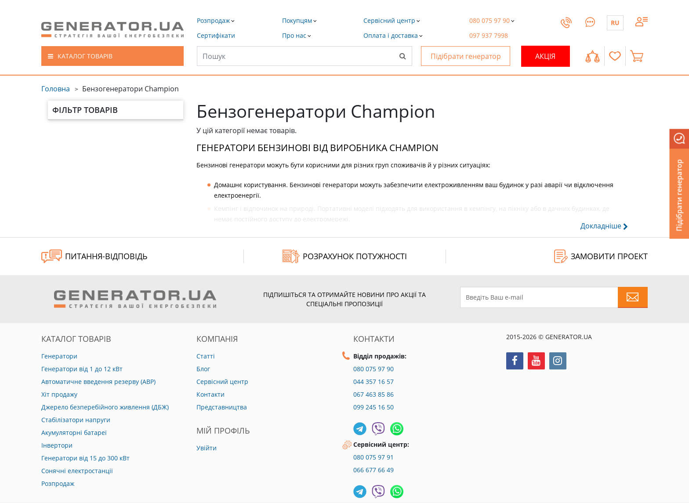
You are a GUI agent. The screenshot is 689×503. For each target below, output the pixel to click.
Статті (205, 356)
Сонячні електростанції (77, 471)
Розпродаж (57, 483)
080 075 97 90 (373, 369)
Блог (203, 369)
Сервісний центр (222, 381)
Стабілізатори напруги (75, 420)
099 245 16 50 (373, 407)
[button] (216, 35)
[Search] (402, 55)
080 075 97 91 (373, 457)
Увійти (206, 448)
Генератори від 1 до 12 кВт (82, 369)
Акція (545, 56)
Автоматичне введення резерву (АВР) (98, 381)
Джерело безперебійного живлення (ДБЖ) (105, 407)
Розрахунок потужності (345, 256)
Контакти (210, 394)
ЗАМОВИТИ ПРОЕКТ (601, 256)
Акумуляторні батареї (74, 432)
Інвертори (57, 445)
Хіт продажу (59, 394)
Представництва (221, 407)
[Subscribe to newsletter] (633, 297)
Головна (55, 89)
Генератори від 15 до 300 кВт (85, 458)
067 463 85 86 (373, 394)
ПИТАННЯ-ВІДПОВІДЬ (94, 256)
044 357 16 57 (373, 381)
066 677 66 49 (373, 470)
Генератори (59, 356)
